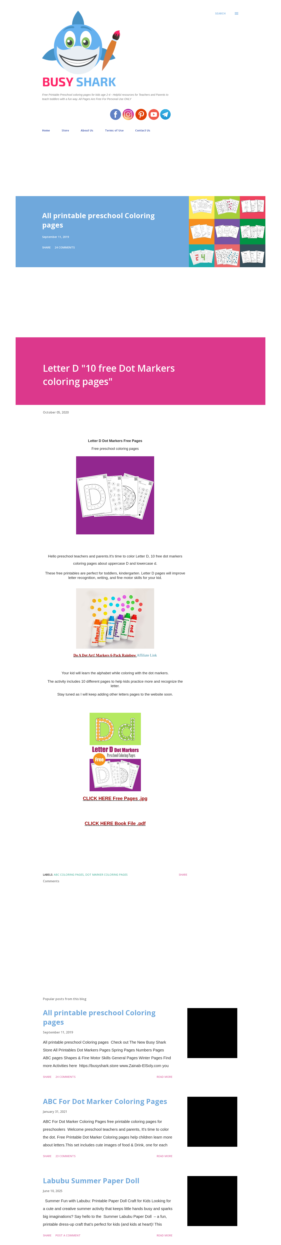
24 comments (65, 247)
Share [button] (46, 247)
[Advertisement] (140, 162)
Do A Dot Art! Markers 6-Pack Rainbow (105, 655)
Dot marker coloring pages (106, 874)
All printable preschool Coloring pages (98, 220)
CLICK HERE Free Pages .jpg (115, 798)
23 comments (65, 1156)
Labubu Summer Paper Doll (91, 1180)
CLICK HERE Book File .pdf (115, 823)
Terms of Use (114, 130)
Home (46, 130)
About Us (87, 130)
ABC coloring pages (69, 874)
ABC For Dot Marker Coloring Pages (105, 1101)
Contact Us (142, 130)
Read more (165, 1077)
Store (65, 130)
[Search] (220, 13)
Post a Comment (68, 1235)
